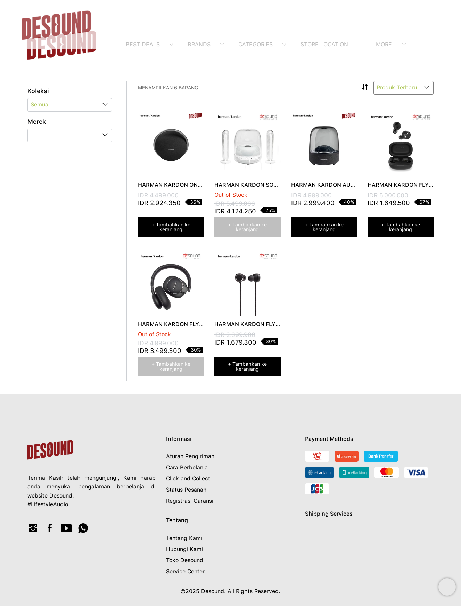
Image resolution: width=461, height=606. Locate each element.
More (384, 44)
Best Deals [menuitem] (143, 44)
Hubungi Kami (184, 549)
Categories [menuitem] (255, 44)
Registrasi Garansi (189, 501)
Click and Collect (188, 478)
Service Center (185, 571)
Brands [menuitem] (199, 44)
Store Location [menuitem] (324, 44)
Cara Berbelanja (187, 467)
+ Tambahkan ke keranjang (170, 226)
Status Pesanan (186, 489)
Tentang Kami (184, 538)
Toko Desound (184, 560)
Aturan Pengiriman (190, 456)
